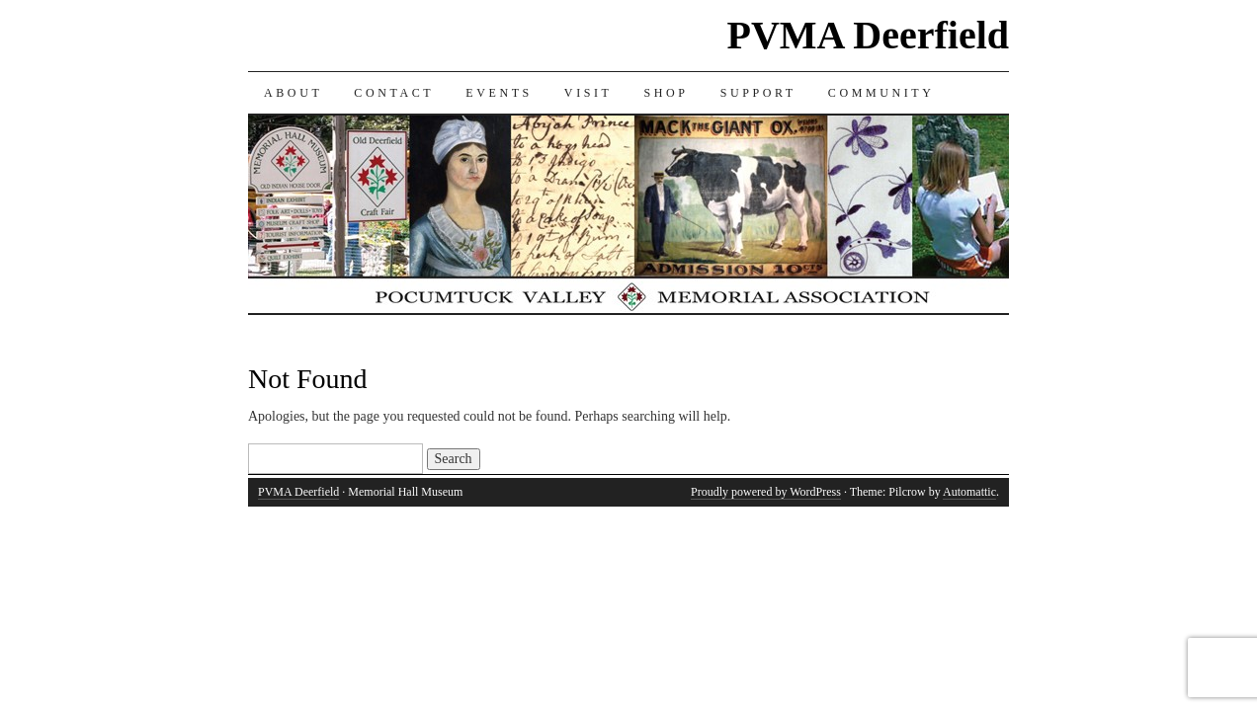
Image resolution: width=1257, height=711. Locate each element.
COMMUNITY (881, 93)
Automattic (969, 492)
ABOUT (293, 93)
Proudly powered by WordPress (766, 492)
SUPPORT (758, 93)
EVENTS (499, 93)
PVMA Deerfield (868, 35)
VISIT (588, 93)
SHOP (666, 93)
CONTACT (394, 93)
